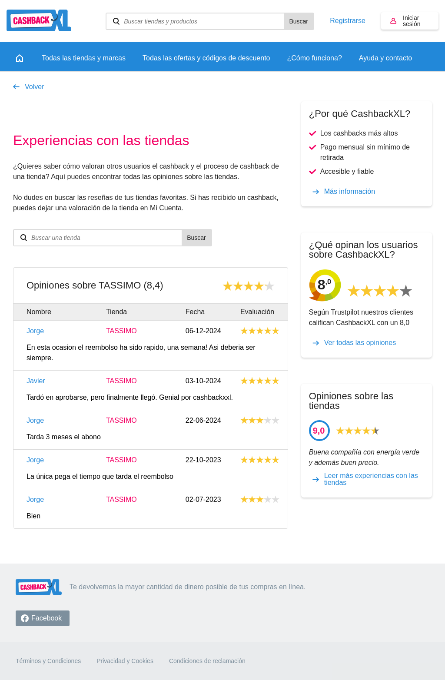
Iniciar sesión (411, 20)
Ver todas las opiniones (360, 342)
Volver (34, 86)
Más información (349, 191)
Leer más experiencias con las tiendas (371, 479)
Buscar (298, 21)
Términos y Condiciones (48, 660)
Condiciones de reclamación (207, 660)
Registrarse (347, 20)
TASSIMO (121, 331)
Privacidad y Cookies (124, 660)
